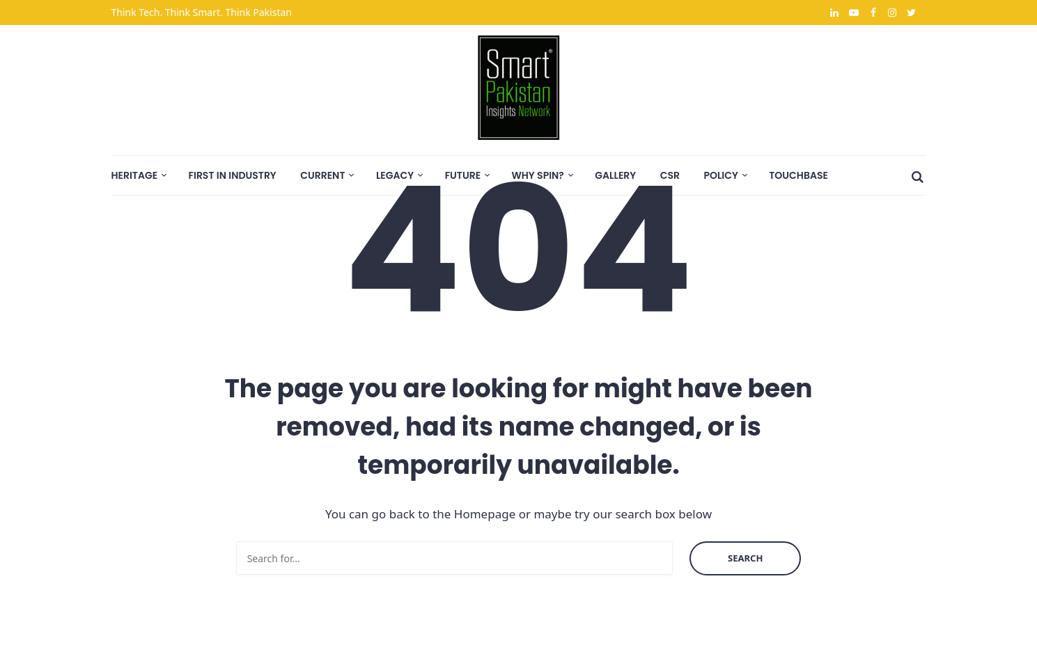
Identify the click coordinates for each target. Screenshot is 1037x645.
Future (463, 175)
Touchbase (798, 175)
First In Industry (232, 175)
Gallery (615, 175)
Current (322, 175)
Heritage (134, 175)
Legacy (395, 175)
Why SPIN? (538, 175)
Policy (720, 175)
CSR (670, 175)
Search (745, 558)
